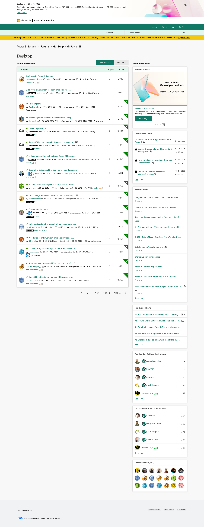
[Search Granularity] (114, 32)
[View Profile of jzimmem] (32, 188)
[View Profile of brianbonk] (32, 252)
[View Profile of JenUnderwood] (32, 269)
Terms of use (169, 509)
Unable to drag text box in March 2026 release (155, 207)
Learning (115, 20)
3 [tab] (159, 124)
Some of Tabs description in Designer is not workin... (52, 142)
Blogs (105, 20)
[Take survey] (143, 118)
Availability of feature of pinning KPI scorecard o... (51, 277)
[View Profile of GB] (29, 241)
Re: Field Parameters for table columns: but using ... (158, 314)
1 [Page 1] (81, 292)
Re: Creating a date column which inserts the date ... (157, 339)
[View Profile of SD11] (30, 280)
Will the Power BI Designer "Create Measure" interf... (52, 184)
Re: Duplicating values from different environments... (158, 327)
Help (172, 27)
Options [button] (120, 62)
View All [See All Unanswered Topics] (139, 179)
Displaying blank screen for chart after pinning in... (48, 89)
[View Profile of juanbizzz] (97, 241)
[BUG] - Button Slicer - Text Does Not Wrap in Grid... (158, 237)
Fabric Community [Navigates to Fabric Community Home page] (44, 20)
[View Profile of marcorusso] (35, 255)
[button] (105, 62)
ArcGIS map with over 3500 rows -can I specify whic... (158, 227)
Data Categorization (37, 128)
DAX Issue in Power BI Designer (40, 76)
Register (154, 27)
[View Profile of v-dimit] (40, 93)
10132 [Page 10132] (96, 292)
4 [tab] (160, 124)
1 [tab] (155, 124)
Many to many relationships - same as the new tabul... (52, 248)
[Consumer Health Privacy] (50, 518)
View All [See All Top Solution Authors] (139, 398)
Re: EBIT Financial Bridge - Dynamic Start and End (157, 333)
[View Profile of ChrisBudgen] (33, 266)
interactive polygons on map (147, 256)
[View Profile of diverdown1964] (39, 212)
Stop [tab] (163, 125)
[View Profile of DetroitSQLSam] (40, 230)
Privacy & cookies (154, 509)
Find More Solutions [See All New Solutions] (139, 298)
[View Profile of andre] (28, 162)
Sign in (164, 27)
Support (126, 20)
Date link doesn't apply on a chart (150, 247)
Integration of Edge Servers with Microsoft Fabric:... (152, 172)
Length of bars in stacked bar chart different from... (157, 197)
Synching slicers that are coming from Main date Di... (158, 217)
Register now (184, 37)
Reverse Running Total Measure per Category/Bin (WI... (159, 286)
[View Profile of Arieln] (36, 216)
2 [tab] (157, 124)
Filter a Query (35, 103)
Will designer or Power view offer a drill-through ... (51, 237)
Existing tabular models (39, 209)
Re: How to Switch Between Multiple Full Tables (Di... (158, 320)
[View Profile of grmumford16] (34, 79)
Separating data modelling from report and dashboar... (53, 170)
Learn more (22, 12)
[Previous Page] (77, 293)
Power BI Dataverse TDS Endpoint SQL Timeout (155, 276)
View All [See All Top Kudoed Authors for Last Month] (139, 453)
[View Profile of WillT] (36, 134)
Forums (60, 20)
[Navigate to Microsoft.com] (24, 20)
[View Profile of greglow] (36, 173)
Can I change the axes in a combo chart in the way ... (52, 195)
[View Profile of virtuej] (39, 159)
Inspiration (71, 20)
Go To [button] (181, 27)
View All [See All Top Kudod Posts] (139, 344)
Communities (93, 20)
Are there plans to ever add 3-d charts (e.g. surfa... (51, 263)
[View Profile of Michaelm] (32, 227)
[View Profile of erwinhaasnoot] (34, 198)
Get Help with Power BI (67, 46)
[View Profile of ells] (29, 121)
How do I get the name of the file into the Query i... (51, 117)
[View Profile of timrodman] (30, 82)
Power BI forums (27, 46)
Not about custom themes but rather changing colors (52, 224)
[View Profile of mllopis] (37, 148)
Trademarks (181, 509)
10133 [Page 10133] (106, 292)
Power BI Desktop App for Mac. (148, 266)
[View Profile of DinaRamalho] (33, 107)
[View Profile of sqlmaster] (30, 96)
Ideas (82, 20)
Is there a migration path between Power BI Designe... (52, 156)
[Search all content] (156, 32)
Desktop (138, 201)
